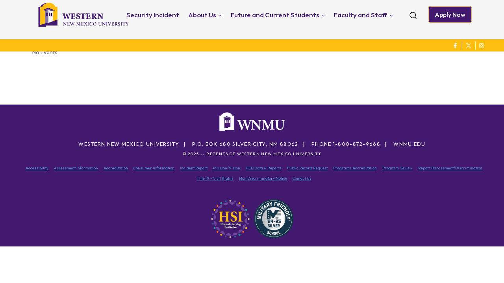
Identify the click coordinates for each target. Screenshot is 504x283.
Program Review (397, 168)
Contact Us (302, 178)
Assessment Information (76, 168)
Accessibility (37, 168)
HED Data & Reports (264, 168)
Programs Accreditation (355, 168)
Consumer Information (153, 168)
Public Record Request (307, 168)
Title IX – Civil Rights (214, 178)
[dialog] (480, 259)
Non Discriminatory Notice (263, 178)
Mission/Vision (226, 168)
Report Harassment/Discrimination (450, 168)
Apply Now (450, 14)
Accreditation (116, 168)
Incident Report (194, 168)
